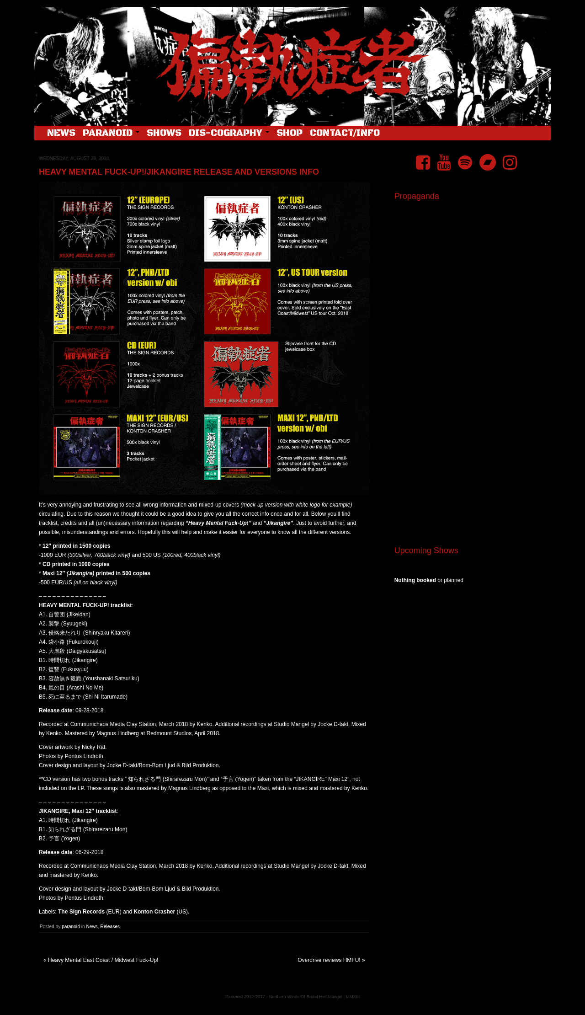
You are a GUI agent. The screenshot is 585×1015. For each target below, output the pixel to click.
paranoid (71, 926)
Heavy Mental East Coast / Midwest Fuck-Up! (103, 960)
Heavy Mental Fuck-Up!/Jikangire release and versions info (179, 171)
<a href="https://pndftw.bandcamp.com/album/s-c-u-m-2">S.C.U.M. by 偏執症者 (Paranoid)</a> (469, 424)
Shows (164, 133)
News (61, 133)
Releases (110, 926)
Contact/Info (345, 133)
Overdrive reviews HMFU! (329, 960)
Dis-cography (229, 133)
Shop (290, 133)
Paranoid (111, 133)
